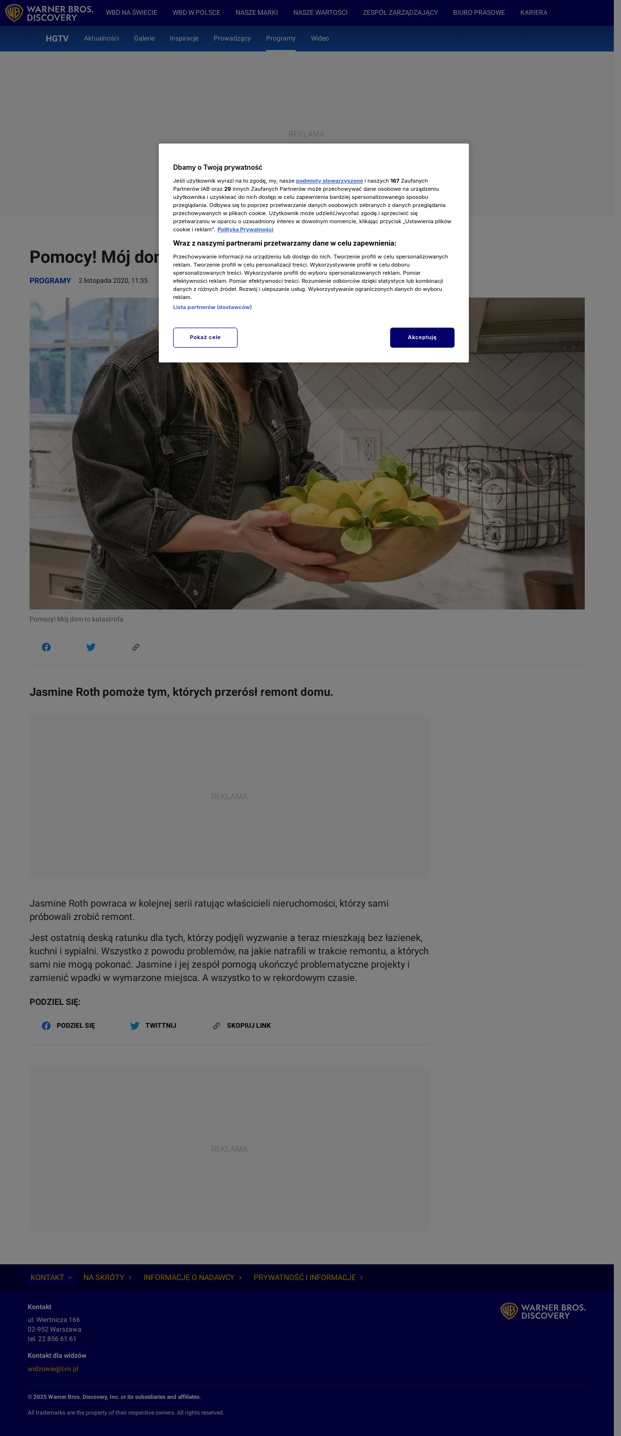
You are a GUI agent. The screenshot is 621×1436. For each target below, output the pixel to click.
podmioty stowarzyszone (329, 180)
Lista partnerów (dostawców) (212, 307)
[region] (314, 253)
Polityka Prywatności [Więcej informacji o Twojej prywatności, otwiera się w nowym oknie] (245, 229)
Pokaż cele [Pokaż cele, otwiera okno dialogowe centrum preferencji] (205, 337)
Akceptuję (422, 337)
